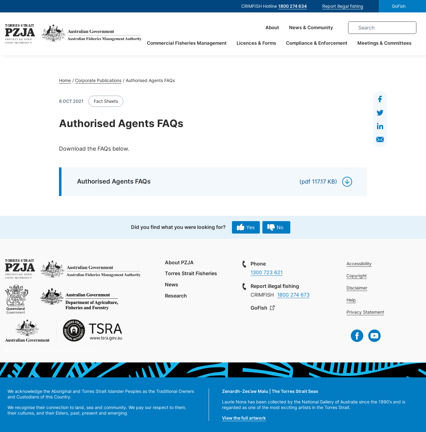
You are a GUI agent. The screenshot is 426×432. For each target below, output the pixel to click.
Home (65, 80)
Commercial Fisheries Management (186, 43)
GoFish (399, 6)
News (171, 284)
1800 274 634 (292, 6)
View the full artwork (244, 418)
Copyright (357, 275)
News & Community (311, 28)
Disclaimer (357, 287)
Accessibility (359, 263)
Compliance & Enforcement (316, 43)
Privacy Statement (365, 312)
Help (351, 299)
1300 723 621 (267, 272)
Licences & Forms (256, 43)
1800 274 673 (293, 295)
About (272, 28)
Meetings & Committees (384, 43)
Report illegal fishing (342, 6)
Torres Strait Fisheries (191, 273)
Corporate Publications (98, 80)
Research (176, 296)
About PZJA (179, 262)
